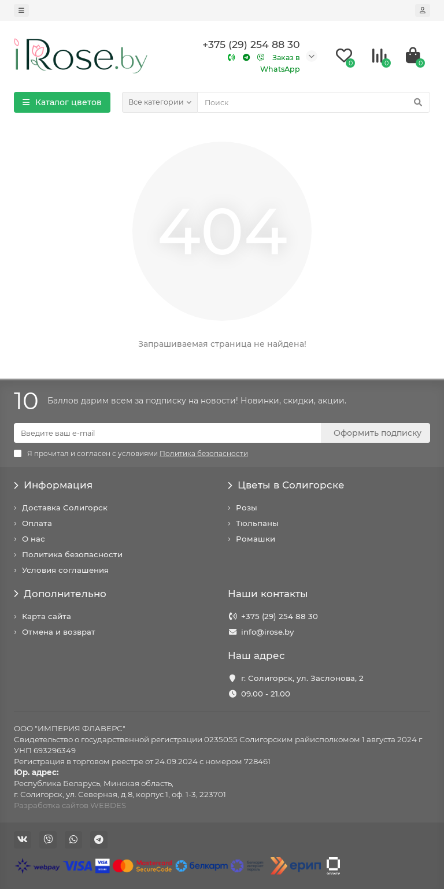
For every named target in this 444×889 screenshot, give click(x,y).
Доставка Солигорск (65, 507)
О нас (33, 538)
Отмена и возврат (58, 631)
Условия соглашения (65, 570)
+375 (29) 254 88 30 (279, 616)
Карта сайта (46, 616)
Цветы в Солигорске (286, 485)
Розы (246, 507)
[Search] (313, 102)
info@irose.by (267, 631)
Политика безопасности (72, 554)
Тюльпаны (257, 523)
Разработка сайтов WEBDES (70, 805)
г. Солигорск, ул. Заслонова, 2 (302, 678)
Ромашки (255, 538)
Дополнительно (60, 593)
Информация (53, 485)
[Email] (167, 433)
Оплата (37, 523)
